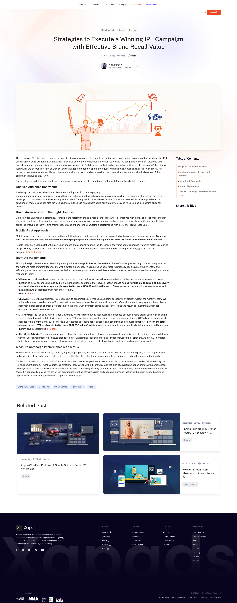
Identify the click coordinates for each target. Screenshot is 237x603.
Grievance (203, 597)
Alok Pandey (115, 65)
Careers (166, 544)
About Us (166, 532)
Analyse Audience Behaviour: (192, 166)
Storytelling (137, 540)
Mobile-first (44, 386)
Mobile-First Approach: (189, 181)
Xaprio (92, 386)
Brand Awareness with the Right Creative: (194, 174)
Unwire (106, 544)
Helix (106, 548)
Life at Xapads (169, 536)
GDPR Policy (192, 597)
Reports (196, 548)
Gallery (196, 556)
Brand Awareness (26, 386)
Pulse (106, 540)
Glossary (196, 552)
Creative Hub (168, 540)
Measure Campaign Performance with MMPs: (196, 193)
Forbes (37, 252)
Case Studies (198, 532)
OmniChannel (60, 386)
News (195, 544)
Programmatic (138, 532)
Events (195, 540)
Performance (78, 386)
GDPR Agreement (179, 597)
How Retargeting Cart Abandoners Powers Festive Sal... (198, 473)
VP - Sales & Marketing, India (121, 67)
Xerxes (106, 532)
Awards (196, 560)
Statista (29, 252)
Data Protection (215, 597)
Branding (136, 536)
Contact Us (213, 12)
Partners (203, 12)
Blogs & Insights (199, 536)
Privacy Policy (165, 597)
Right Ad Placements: (188, 186)
